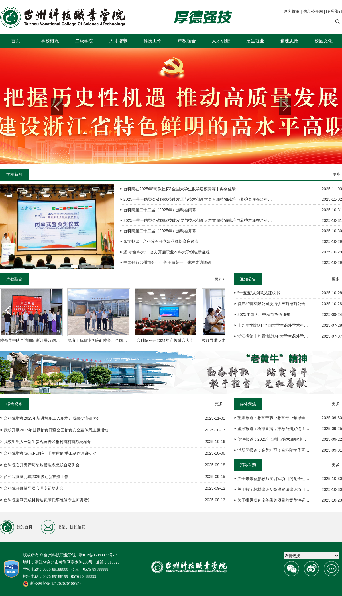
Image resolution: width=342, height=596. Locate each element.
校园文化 (323, 40)
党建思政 (289, 40)
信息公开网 (313, 11)
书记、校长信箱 (63, 527)
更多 (337, 174)
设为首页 (292, 11)
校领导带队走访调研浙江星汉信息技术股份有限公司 (46, 340)
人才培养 (118, 40)
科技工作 (152, 40)
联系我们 (334, 11)
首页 (15, 40)
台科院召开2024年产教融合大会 (165, 340)
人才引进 (221, 40)
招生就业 (255, 40)
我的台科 (16, 527)
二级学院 (84, 40)
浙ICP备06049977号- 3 (98, 555)
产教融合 (187, 40)
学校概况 (50, 40)
